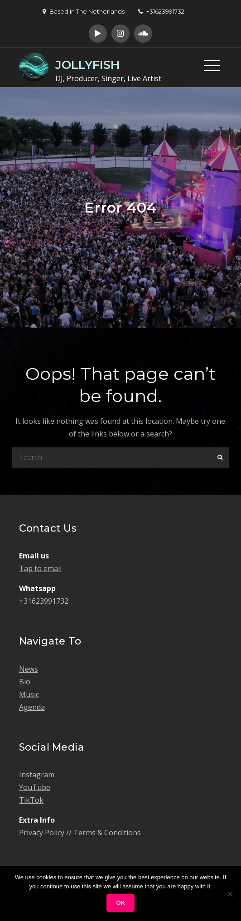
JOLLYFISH (87, 65)
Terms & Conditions (107, 833)
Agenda (32, 707)
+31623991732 (161, 11)
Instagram (36, 775)
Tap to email (40, 568)
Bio (24, 682)
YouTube (34, 787)
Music (29, 694)
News (28, 669)
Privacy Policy (41, 833)
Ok (120, 902)
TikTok (31, 800)
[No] (229, 893)
